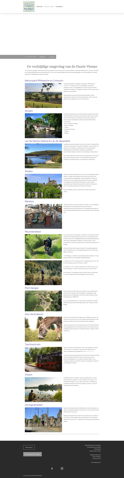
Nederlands (49, 6)
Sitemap (40, 475)
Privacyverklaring (27, 475)
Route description (96, 462)
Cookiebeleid (34, 475)
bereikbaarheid (89, 351)
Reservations (29, 447)
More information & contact (32, 454)
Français (59, 6)
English (39, 6)
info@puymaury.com (95, 454)
